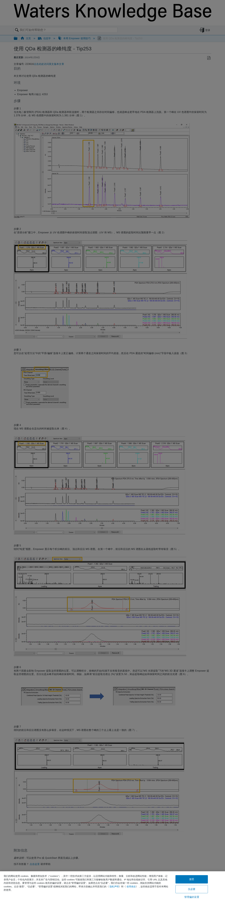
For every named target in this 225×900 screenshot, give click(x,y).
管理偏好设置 (191, 897)
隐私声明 (114, 886)
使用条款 (131, 886)
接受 (191, 879)
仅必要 (191, 889)
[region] (112, 885)
